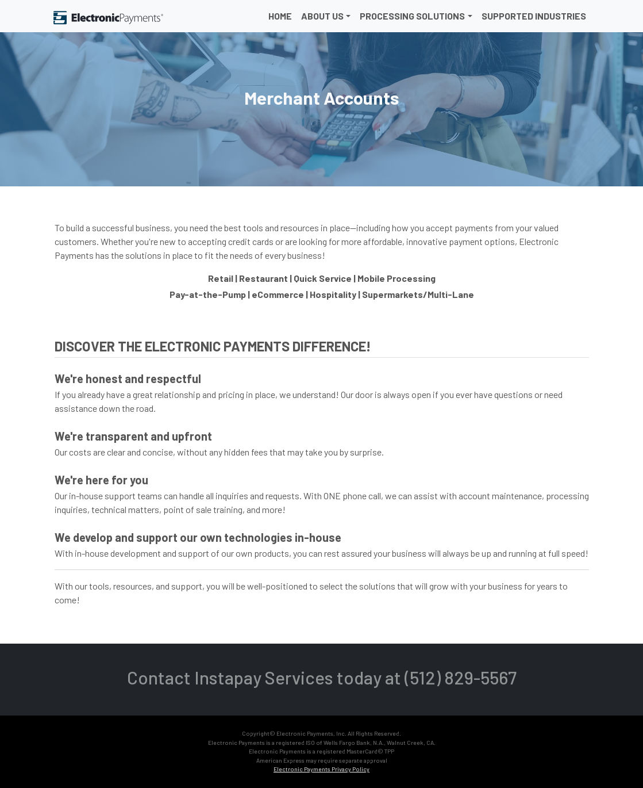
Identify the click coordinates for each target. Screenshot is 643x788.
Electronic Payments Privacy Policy (321, 769)
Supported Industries (534, 15)
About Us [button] (322, 15)
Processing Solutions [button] (412, 15)
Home (280, 15)
